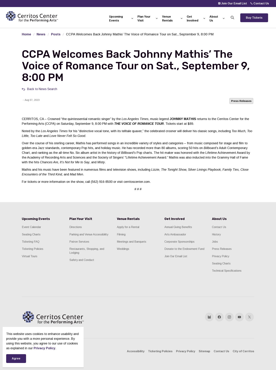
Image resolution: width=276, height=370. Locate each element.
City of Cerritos (243, 351)
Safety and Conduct (81, 259)
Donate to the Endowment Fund (184, 248)
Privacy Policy (220, 256)
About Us (213, 18)
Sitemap (204, 351)
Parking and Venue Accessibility (88, 234)
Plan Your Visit (143, 18)
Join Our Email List (232, 3)
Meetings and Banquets (131, 241)
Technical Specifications (227, 270)
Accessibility (136, 351)
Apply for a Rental (128, 227)
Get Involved (192, 18)
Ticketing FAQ (30, 241)
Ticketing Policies (32, 248)
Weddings (123, 248)
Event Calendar (31, 227)
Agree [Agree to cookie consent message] (16, 359)
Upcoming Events (116, 18)
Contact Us (259, 3)
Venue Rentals (167, 18)
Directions (75, 227)
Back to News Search (42, 89)
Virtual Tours (29, 256)
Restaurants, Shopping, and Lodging (86, 250)
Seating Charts (31, 234)
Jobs (215, 241)
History (216, 234)
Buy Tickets (254, 18)
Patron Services (79, 241)
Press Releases (241, 100)
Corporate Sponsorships (179, 241)
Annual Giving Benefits (178, 227)
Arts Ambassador (175, 234)
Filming (121, 234)
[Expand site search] (232, 17)
